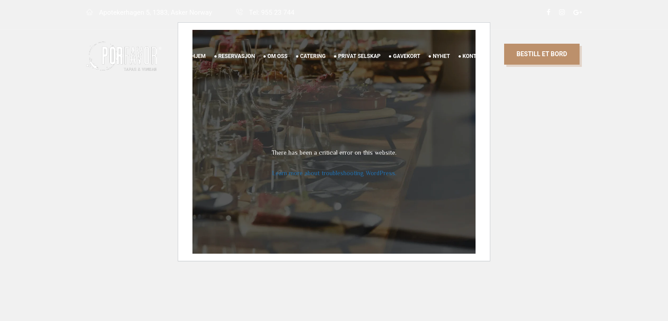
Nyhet (441, 66)
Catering (313, 66)
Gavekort (406, 66)
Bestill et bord (542, 64)
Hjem (198, 66)
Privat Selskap (359, 66)
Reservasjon (236, 66)
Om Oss (277, 66)
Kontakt (475, 66)
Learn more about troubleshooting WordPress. (334, 173)
